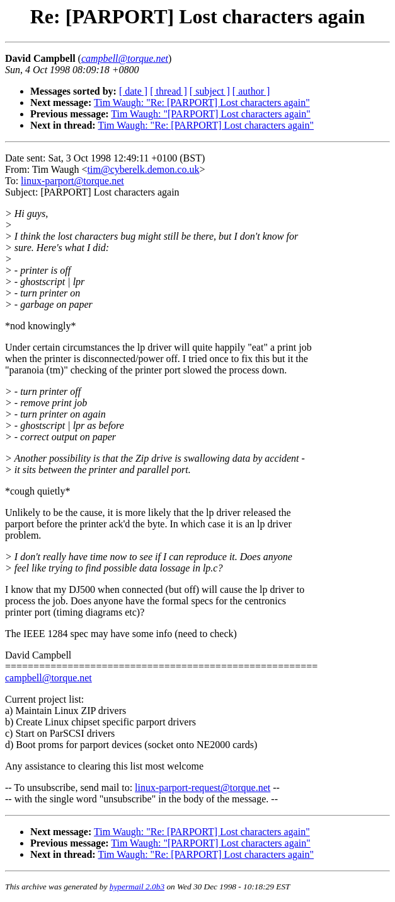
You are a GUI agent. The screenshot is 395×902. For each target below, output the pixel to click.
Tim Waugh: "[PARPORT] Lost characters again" (210, 113)
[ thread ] (168, 91)
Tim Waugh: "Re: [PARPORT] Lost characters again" (202, 102)
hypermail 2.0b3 (137, 886)
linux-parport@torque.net (72, 180)
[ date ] (133, 91)
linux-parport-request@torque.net (202, 787)
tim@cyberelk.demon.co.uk (144, 169)
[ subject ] (210, 91)
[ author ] (251, 91)
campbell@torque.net (48, 677)
